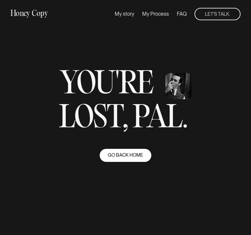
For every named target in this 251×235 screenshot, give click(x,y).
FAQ (182, 14)
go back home (125, 155)
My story (124, 14)
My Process (155, 14)
